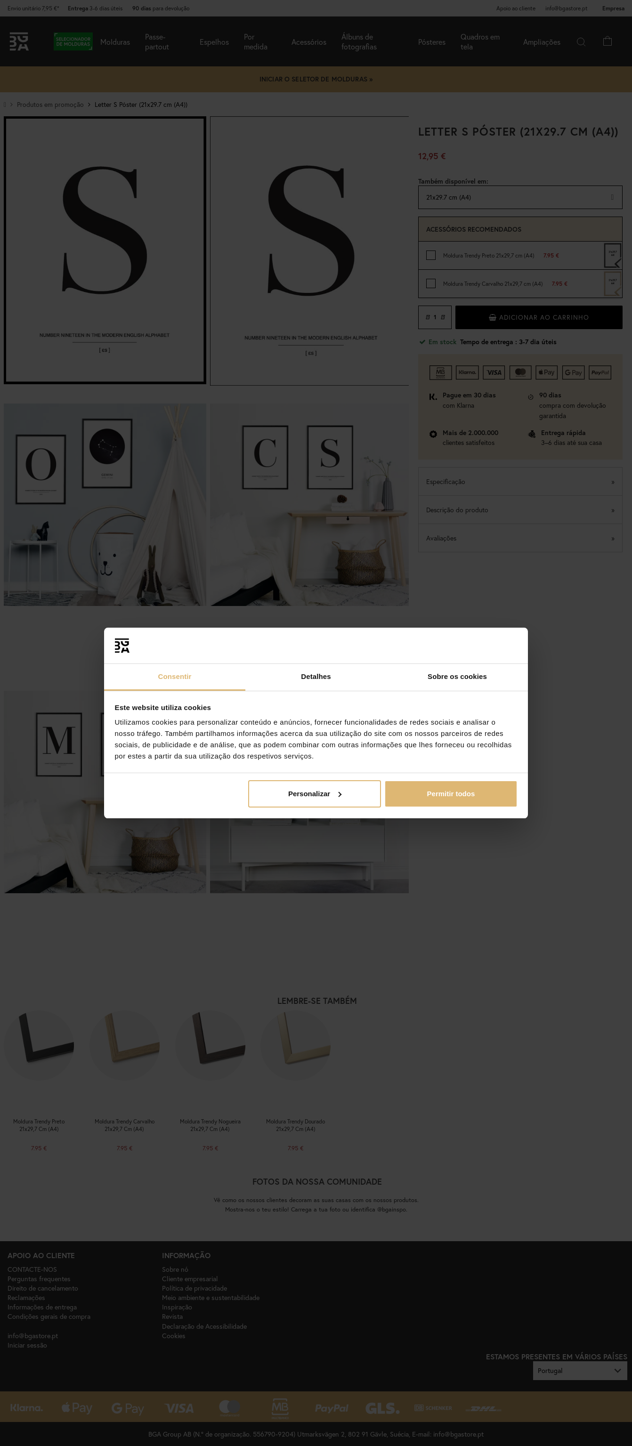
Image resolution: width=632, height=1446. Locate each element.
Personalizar (314, 794)
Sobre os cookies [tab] (457, 676)
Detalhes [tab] (316, 676)
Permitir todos (451, 794)
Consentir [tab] (175, 676)
